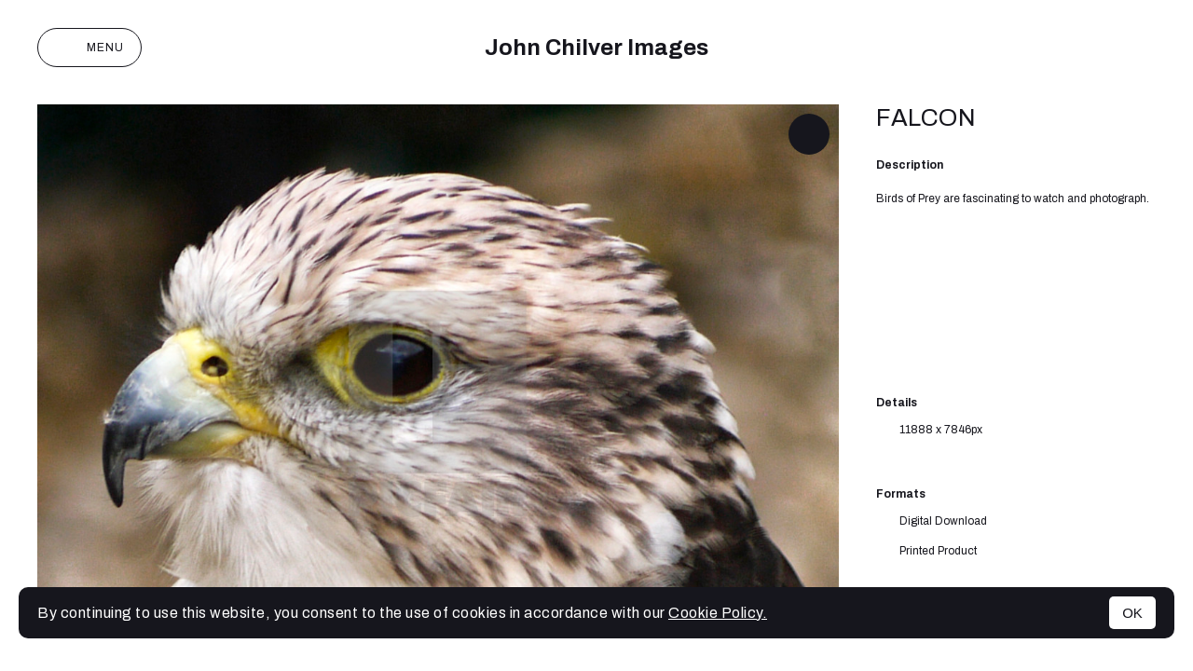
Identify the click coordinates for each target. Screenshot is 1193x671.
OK (1132, 613)
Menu (89, 47)
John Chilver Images (596, 47)
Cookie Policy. (717, 613)
